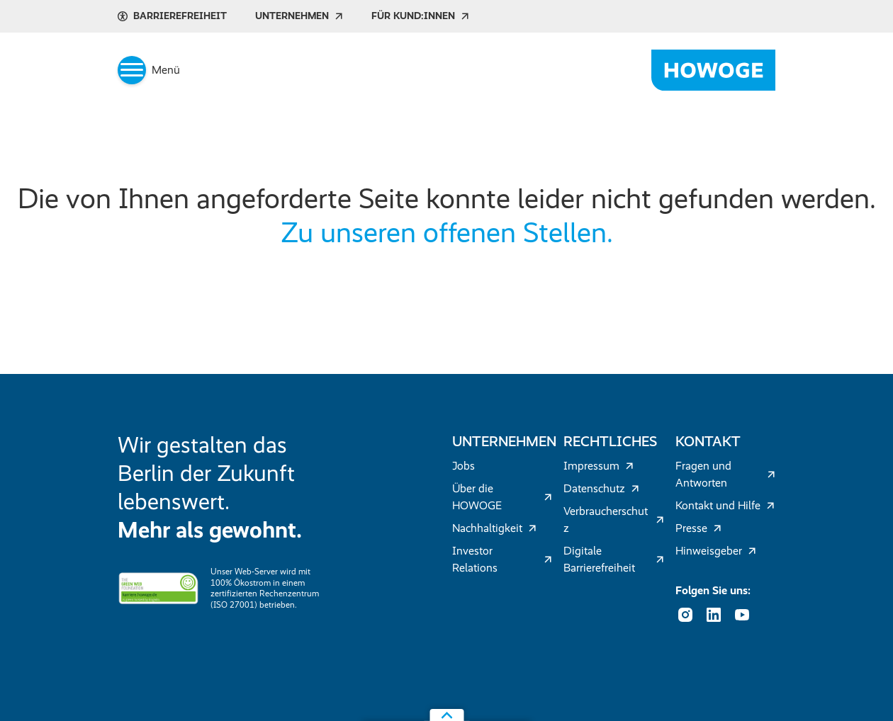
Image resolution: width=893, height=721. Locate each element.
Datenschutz (601, 488)
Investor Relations (502, 559)
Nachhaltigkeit (494, 528)
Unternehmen (299, 16)
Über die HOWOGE (502, 497)
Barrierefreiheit (172, 16)
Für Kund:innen (420, 16)
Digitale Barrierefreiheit (613, 559)
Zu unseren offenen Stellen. (447, 232)
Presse (698, 528)
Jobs (463, 465)
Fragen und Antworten (725, 474)
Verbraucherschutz (613, 519)
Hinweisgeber (715, 550)
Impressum (598, 465)
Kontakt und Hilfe (725, 505)
